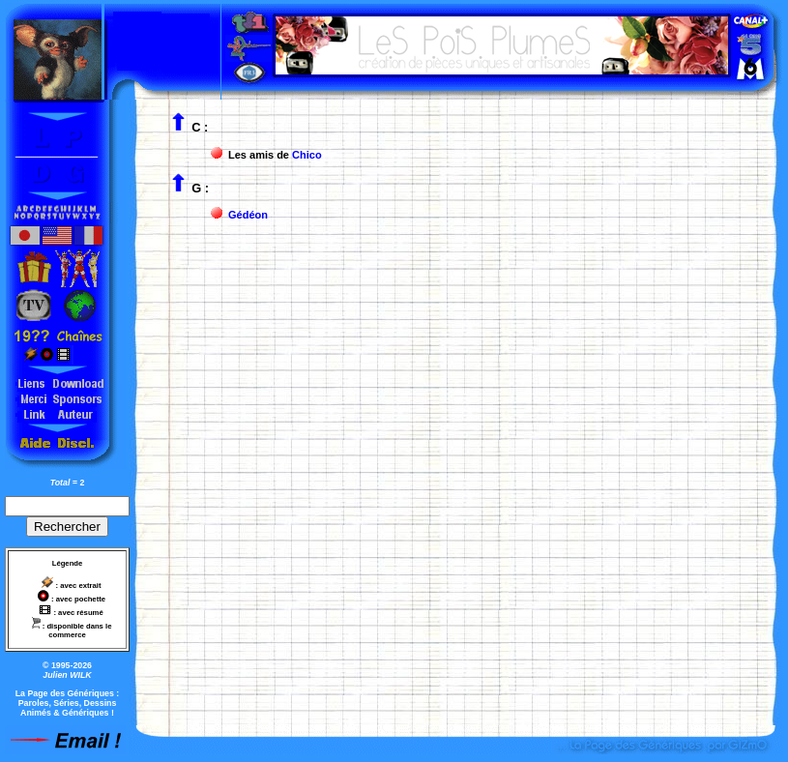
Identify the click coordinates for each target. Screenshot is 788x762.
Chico (307, 155)
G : (200, 188)
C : (199, 127)
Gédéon (248, 214)
